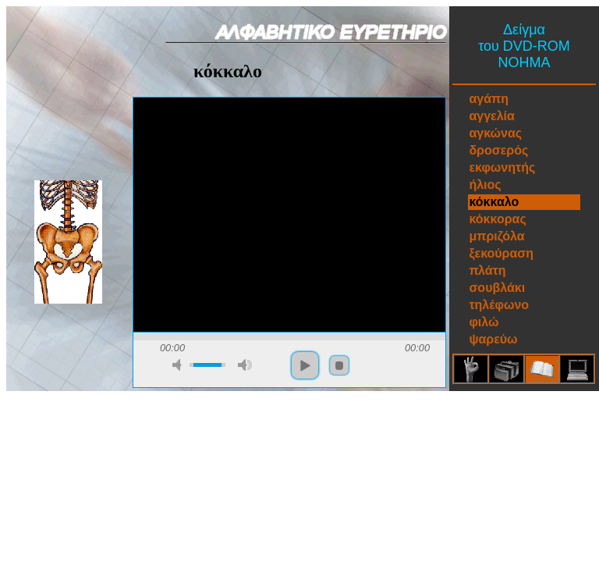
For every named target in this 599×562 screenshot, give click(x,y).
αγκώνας (495, 133)
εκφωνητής (502, 167)
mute (179, 365)
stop (339, 365)
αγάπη (489, 98)
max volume (245, 365)
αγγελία (491, 116)
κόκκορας (497, 219)
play (305, 365)
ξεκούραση (501, 253)
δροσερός (498, 150)
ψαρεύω (493, 339)
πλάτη (487, 270)
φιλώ (483, 322)
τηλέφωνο (499, 304)
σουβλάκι (497, 287)
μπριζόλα (496, 236)
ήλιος (485, 184)
